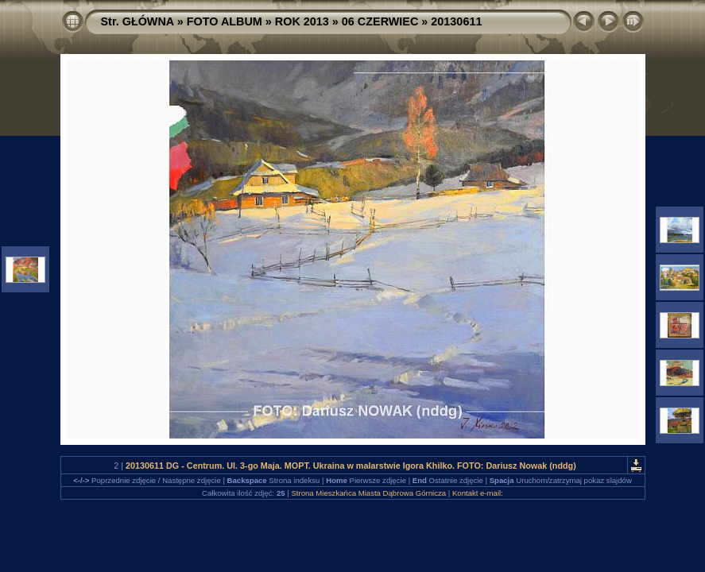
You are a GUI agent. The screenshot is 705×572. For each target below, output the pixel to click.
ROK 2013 (302, 21)
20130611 (456, 21)
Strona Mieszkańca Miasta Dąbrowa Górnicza (368, 493)
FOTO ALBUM (224, 21)
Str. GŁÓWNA (137, 21)
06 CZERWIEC (380, 21)
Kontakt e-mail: (477, 493)
